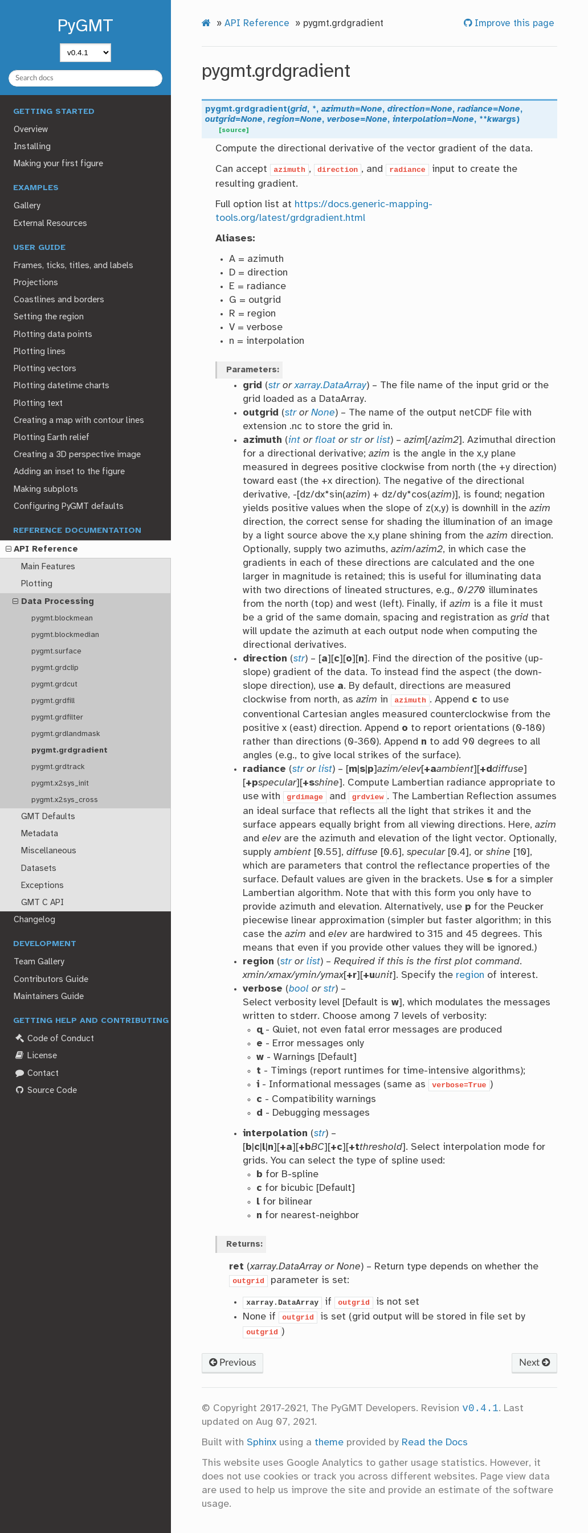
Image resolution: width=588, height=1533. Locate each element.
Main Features (48, 567)
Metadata (39, 834)
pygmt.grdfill (53, 701)
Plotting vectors (45, 368)
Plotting (36, 584)
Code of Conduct (53, 1038)
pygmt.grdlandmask (65, 734)
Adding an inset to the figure (69, 471)
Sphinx (261, 1442)
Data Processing (53, 602)
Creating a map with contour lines (79, 420)
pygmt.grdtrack (58, 767)
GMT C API (42, 902)
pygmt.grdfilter (57, 717)
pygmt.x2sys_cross (64, 800)
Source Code (45, 1090)
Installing (32, 146)
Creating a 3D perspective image (77, 454)
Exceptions (42, 885)
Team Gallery (39, 962)
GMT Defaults (48, 816)
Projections (36, 282)
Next (534, 1362)
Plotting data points (53, 334)
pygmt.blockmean (62, 618)
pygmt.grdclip (55, 668)
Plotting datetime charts (61, 386)
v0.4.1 (480, 1408)
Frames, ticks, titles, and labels (73, 265)
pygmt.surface (56, 651)
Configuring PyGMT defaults (69, 506)
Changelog (34, 919)
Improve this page (513, 23)
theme (329, 1442)
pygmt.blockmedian (65, 635)
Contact (36, 1073)
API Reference (42, 549)
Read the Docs (435, 1442)
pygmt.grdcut (54, 684)
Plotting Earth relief (51, 437)
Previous (232, 1362)
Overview (31, 129)
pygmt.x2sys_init (60, 783)
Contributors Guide (51, 979)
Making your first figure (58, 163)
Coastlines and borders (59, 300)
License (35, 1056)
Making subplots (46, 489)
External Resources (50, 223)
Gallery (27, 206)
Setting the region (49, 317)
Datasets (38, 868)
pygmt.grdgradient (69, 750)
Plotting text (38, 403)
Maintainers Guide (49, 996)
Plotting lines (40, 351)
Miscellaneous (48, 851)
